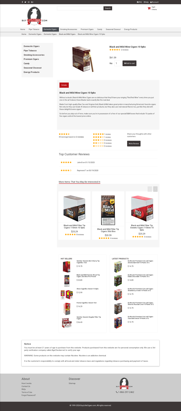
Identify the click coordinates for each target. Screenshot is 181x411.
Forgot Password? (29, 395)
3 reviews (147, 237)
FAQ (139, 2)
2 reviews (124, 50)
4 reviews (114, 238)
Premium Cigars (87, 29)
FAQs (24, 389)
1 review (107, 134)
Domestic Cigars (50, 29)
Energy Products (130, 29)
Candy (99, 29)
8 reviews (80, 235)
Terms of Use (27, 392)
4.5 (60, 137)
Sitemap (72, 383)
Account (154, 2)
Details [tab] (64, 85)
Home (22, 29)
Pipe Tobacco (34, 29)
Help (146, 2)
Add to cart (129, 63)
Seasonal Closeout (113, 29)
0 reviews (108, 140)
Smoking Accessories (68, 29)
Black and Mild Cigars (67, 34)
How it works (27, 383)
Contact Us (26, 386)
